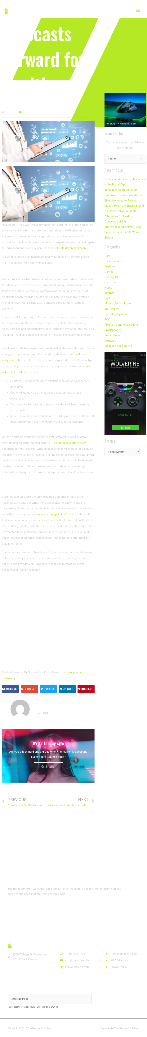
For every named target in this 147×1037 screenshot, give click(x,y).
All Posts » (43, 712)
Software (110, 336)
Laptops (110, 295)
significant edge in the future (56, 513)
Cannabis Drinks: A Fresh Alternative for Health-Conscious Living (125, 215)
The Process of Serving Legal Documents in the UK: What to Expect (123, 230)
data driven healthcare (73, 248)
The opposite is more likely (69, 442)
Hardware (111, 279)
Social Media (112, 331)
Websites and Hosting (118, 341)
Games (109, 269)
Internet (109, 290)
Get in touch (48, 765)
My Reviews (112, 305)
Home (108, 284)
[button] (20, 906)
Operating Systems (116, 310)
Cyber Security (113, 259)
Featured (110, 264)
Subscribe (109, 997)
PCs (107, 316)
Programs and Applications (122, 321)
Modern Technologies (118, 300)
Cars (107, 254)
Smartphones (113, 326)
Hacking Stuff (113, 274)
